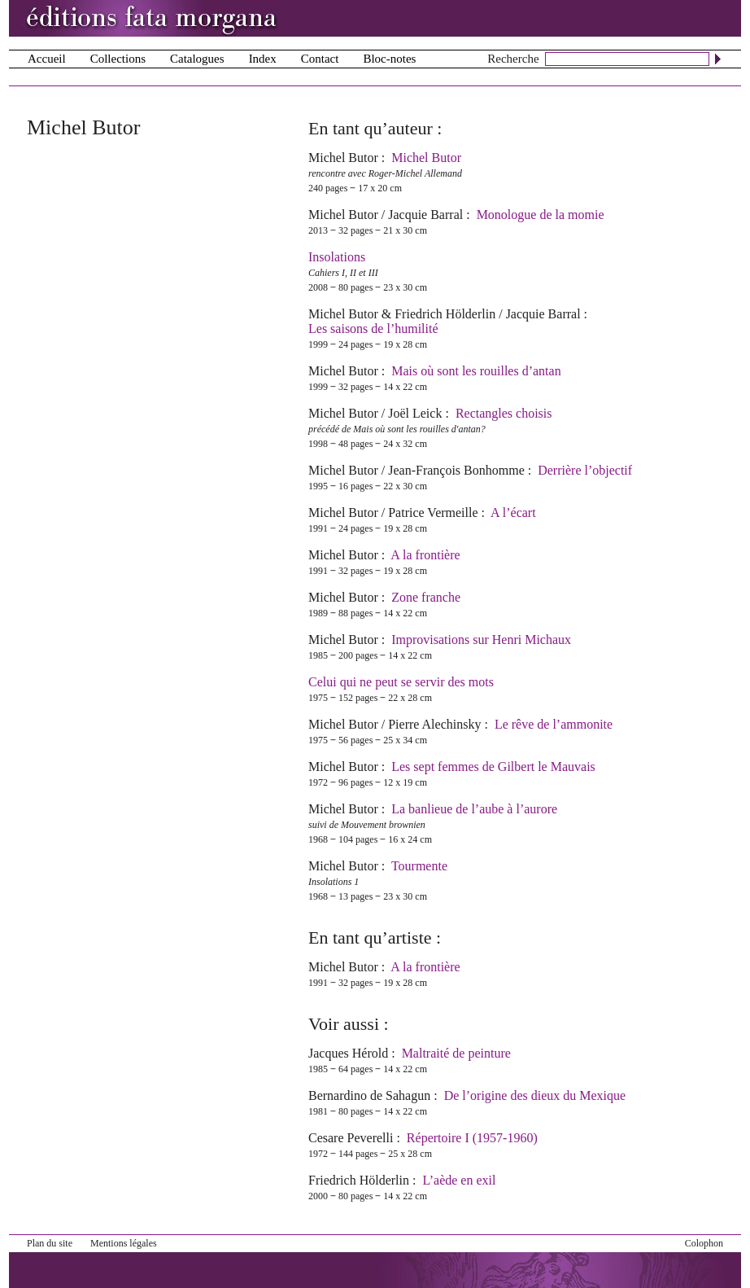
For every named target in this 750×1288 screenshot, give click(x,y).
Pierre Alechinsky (434, 724)
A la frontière (425, 555)
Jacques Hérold (348, 1053)
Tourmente (419, 866)
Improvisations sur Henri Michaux (481, 639)
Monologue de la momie (540, 214)
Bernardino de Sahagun (369, 1095)
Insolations (336, 257)
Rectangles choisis (504, 413)
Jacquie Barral (425, 214)
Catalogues (197, 58)
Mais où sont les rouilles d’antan (475, 371)
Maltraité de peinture (456, 1053)
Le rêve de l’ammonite (554, 724)
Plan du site (49, 1243)
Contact (320, 58)
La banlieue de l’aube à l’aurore (474, 809)
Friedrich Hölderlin (445, 314)
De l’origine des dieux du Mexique (535, 1095)
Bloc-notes (389, 58)
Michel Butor (343, 157)
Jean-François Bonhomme (456, 470)
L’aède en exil (458, 1180)
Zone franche (425, 597)
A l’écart (513, 512)
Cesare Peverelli (350, 1138)
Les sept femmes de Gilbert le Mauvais (493, 766)
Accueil (47, 58)
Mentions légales (123, 1243)
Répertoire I (472, 1138)
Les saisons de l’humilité (373, 328)
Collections (118, 58)
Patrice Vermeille (432, 512)
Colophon (704, 1243)
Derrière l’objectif (585, 470)
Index (263, 58)
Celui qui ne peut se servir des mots (401, 682)
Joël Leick (415, 413)
